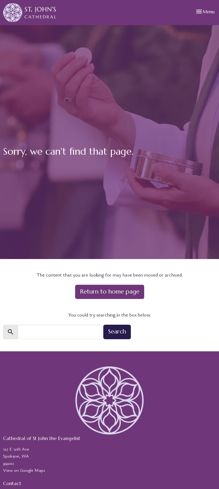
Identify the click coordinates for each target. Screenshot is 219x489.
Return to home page (109, 291)
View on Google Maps (24, 470)
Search (117, 331)
